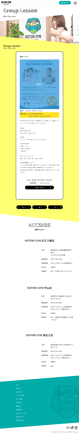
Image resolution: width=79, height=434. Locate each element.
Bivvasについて (21, 417)
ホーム (18, 385)
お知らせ (18, 388)
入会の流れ (19, 403)
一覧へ (39, 208)
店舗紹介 (18, 406)
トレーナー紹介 (21, 396)
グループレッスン (21, 413)
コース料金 (19, 399)
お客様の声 (19, 410)
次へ (55, 208)
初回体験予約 (63, 3)
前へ (23, 208)
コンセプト (19, 392)
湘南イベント (24, 56)
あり (52, 366)
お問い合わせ (39, 188)
